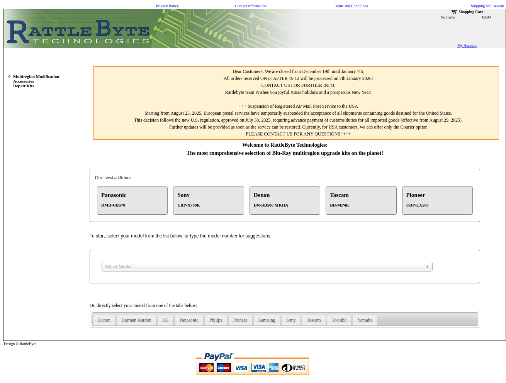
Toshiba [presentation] (339, 320)
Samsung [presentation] (266, 320)
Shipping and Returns (487, 6)
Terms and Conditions (351, 6)
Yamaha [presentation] (364, 320)
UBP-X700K (188, 205)
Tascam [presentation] (314, 320)
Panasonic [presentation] (189, 320)
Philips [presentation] (215, 320)
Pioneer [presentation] (240, 320)
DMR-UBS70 (113, 205)
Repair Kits (23, 85)
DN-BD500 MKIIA (271, 205)
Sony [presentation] (291, 320)
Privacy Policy (167, 6)
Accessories (23, 81)
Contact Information (251, 6)
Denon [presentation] (104, 320)
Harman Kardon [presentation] (136, 320)
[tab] (104, 320)
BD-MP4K (339, 205)
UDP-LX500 (417, 205)
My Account (467, 45)
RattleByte (28, 344)
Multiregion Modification (36, 76)
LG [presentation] (165, 320)
